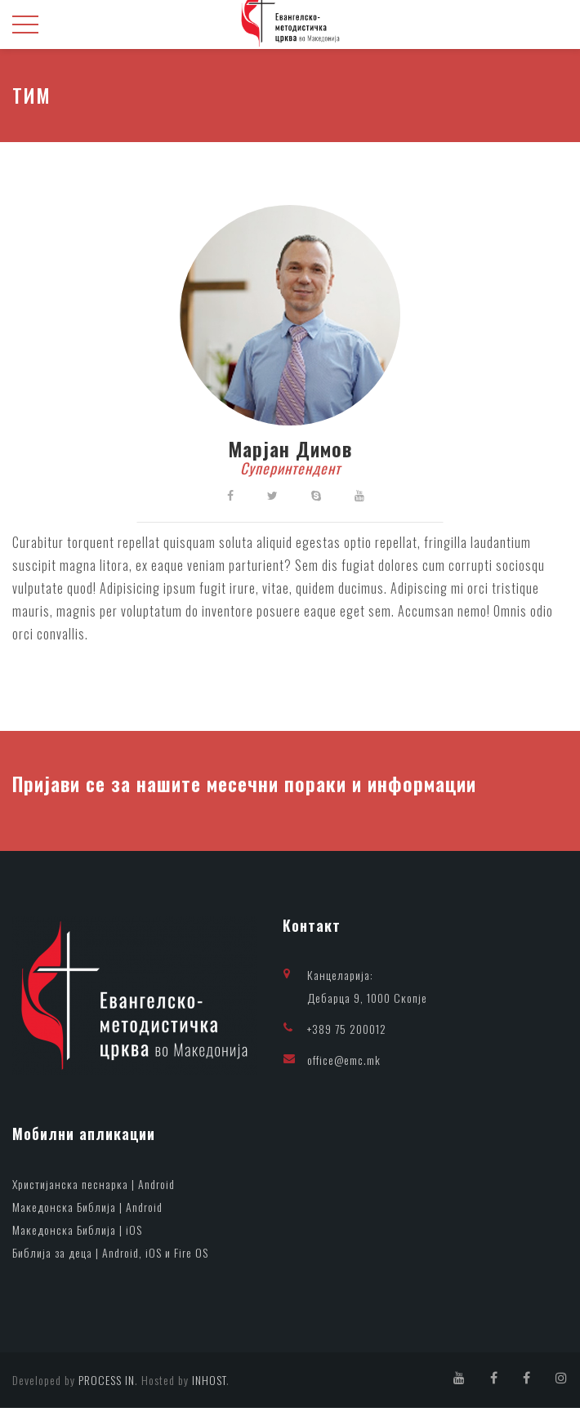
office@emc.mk (344, 1062)
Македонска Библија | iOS (77, 1233)
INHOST (209, 1383)
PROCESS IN (106, 1383)
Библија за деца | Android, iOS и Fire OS (110, 1256)
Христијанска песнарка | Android (93, 1187)
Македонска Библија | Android (87, 1210)
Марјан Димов (290, 450)
